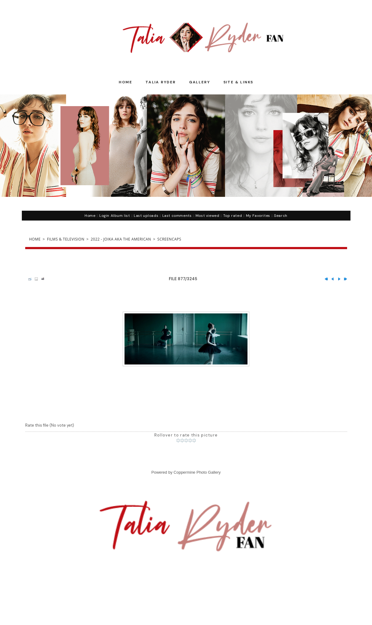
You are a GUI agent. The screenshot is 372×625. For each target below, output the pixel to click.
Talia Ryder (160, 82)
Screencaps (169, 239)
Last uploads (146, 215)
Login (104, 215)
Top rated (232, 215)
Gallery (199, 82)
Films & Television (66, 239)
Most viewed (208, 215)
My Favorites (258, 215)
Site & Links (239, 82)
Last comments (177, 215)
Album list (120, 215)
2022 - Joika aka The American (121, 239)
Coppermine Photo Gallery (197, 472)
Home (125, 82)
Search (280, 215)
